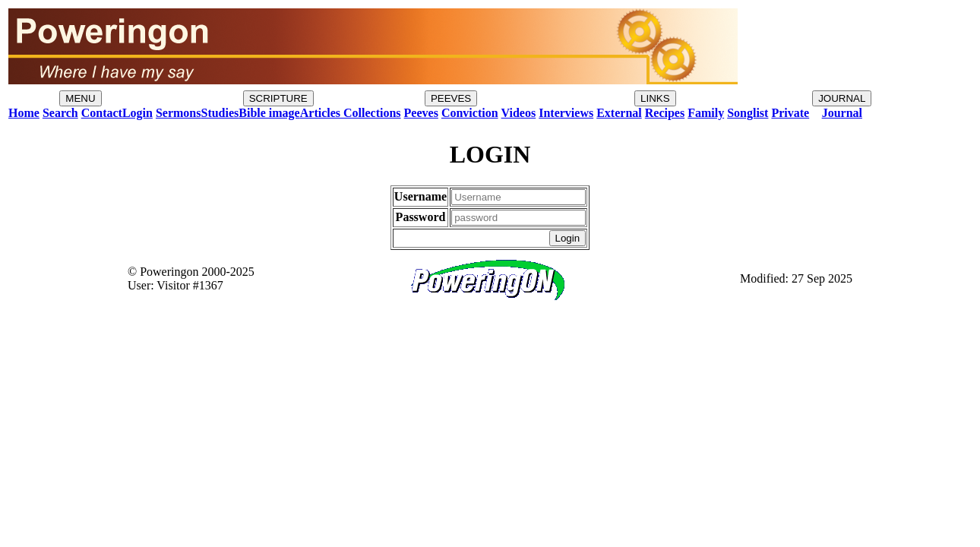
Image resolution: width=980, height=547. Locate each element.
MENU (80, 98)
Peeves (421, 112)
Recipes (664, 112)
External (619, 112)
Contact (101, 112)
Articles (320, 112)
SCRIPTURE (278, 98)
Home (24, 112)
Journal (842, 112)
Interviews (566, 112)
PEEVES (451, 98)
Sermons (178, 112)
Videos (518, 112)
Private (790, 112)
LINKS (655, 98)
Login (137, 112)
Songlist (747, 112)
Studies (220, 112)
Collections (370, 112)
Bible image (269, 112)
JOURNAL (841, 98)
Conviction (469, 112)
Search (60, 112)
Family (706, 112)
